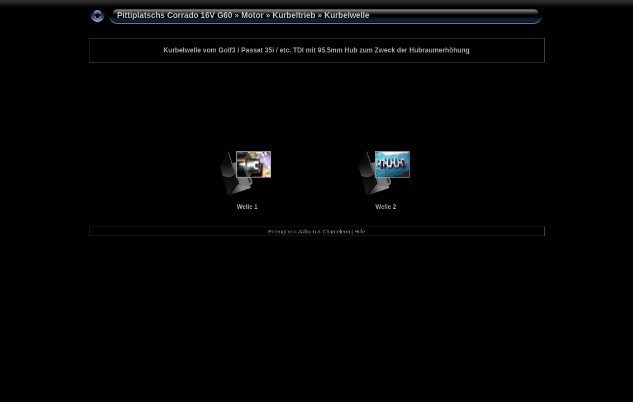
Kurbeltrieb (294, 15)
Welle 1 (247, 206)
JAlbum (307, 231)
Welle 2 (385, 206)
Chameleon (336, 231)
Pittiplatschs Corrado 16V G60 (174, 15)
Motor (252, 15)
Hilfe (359, 231)
